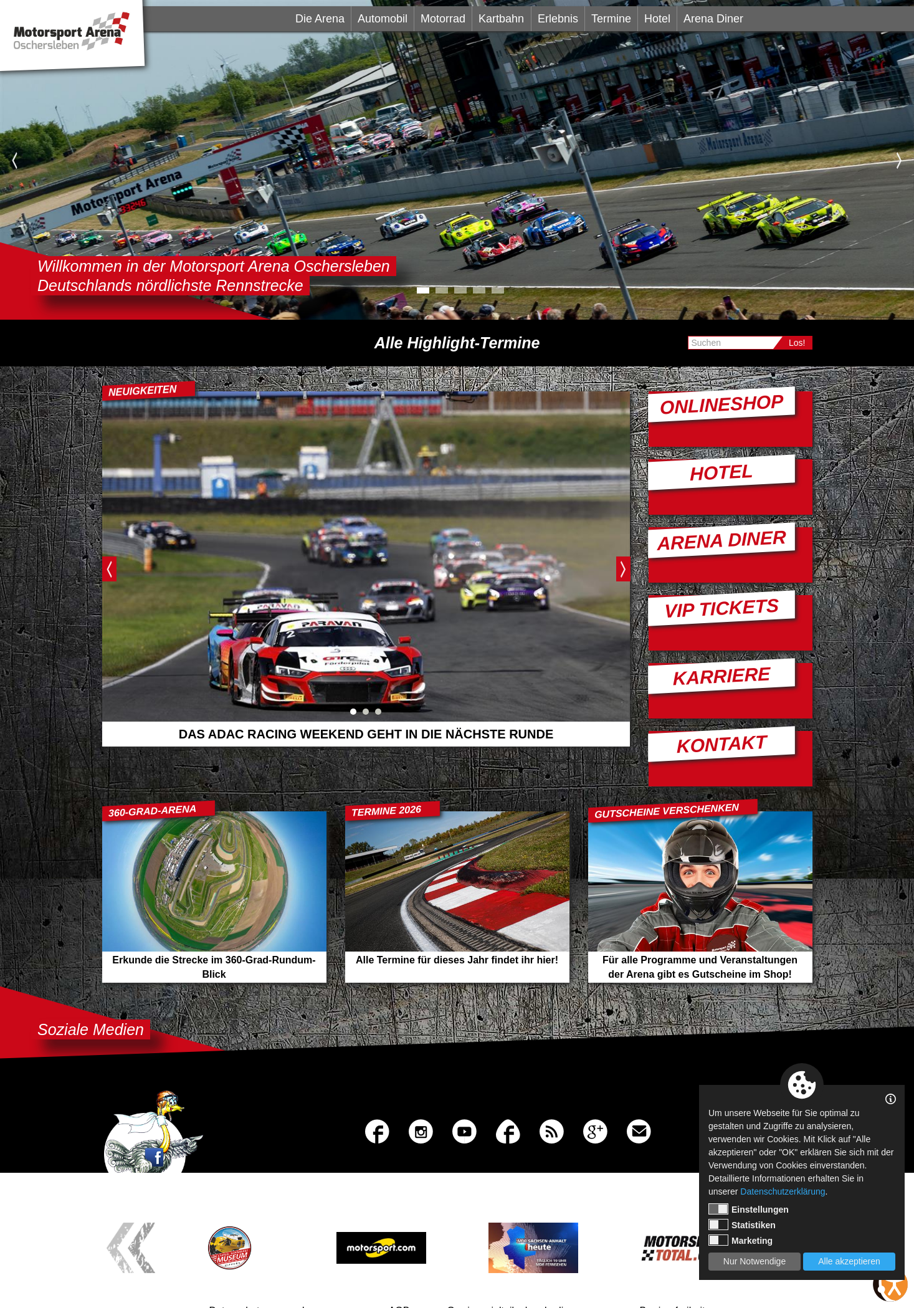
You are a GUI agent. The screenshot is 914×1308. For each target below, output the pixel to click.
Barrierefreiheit (672, 1272)
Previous (14, 160)
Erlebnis (558, 18)
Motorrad (443, 18)
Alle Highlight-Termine (457, 342)
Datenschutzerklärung (782, 1191)
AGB (399, 1272)
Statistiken (742, 1224)
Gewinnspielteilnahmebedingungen (524, 1272)
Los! (797, 343)
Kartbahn (501, 18)
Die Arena (320, 18)
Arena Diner (713, 18)
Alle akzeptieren (849, 1261)
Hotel (657, 18)
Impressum (326, 1272)
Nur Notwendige (754, 1261)
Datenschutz (237, 1272)
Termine (611, 18)
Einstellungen (748, 1209)
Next (899, 160)
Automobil (382, 18)
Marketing (740, 1240)
